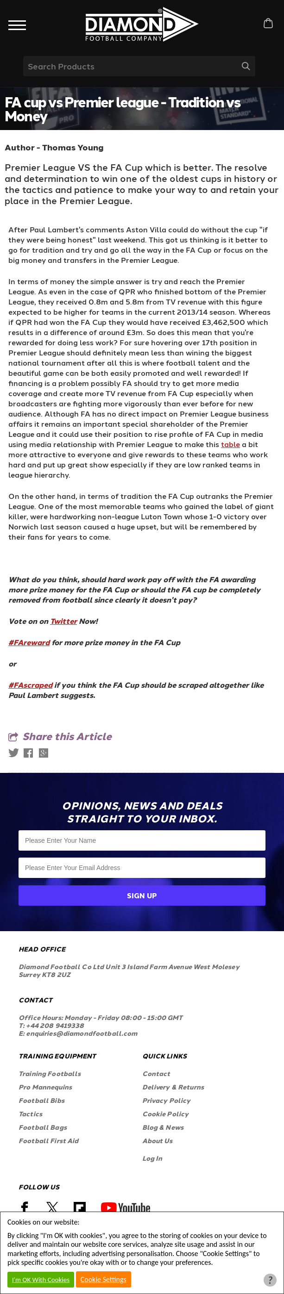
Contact (156, 1073)
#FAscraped (30, 684)
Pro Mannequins (45, 1087)
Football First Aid (49, 1141)
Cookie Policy (165, 1114)
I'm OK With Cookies (40, 1279)
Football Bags (43, 1127)
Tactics (30, 1114)
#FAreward (29, 642)
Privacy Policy (166, 1100)
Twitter (63, 620)
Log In (152, 1158)
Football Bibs (41, 1100)
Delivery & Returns (173, 1087)
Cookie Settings (103, 1279)
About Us (157, 1141)
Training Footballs (50, 1073)
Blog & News (163, 1127)
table (230, 444)
